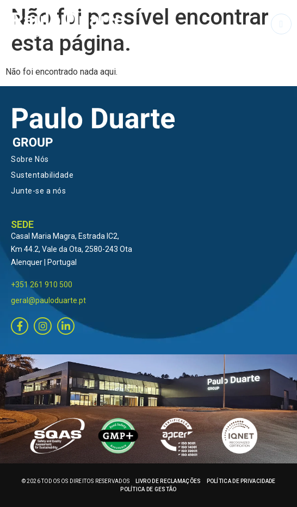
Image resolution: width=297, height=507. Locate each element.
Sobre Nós (30, 159)
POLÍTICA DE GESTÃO (148, 489)
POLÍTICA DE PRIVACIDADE (241, 481)
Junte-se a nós (38, 190)
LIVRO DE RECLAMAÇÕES (168, 481)
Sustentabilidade (42, 175)
